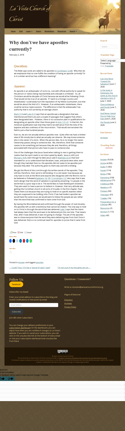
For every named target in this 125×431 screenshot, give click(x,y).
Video (102, 215)
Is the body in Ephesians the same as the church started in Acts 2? (109, 94)
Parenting (104, 177)
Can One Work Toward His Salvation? (106, 81)
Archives (104, 137)
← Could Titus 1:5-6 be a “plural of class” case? (29, 267)
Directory (68, 300)
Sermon (103, 211)
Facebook (16, 284)
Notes (103, 174)
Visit (21, 31)
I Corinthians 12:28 (63, 71)
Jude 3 (63, 209)
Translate (106, 66)
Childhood (104, 184)
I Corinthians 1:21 (59, 178)
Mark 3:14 (18, 114)
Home (13, 31)
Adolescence (105, 180)
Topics (38, 31)
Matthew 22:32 (64, 157)
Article (103, 163)
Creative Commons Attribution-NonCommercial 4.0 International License (82, 358)
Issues (103, 170)
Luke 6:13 (31, 114)
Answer (21, 262)
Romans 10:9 (20, 157)
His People (105, 122)
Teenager (104, 194)
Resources (62, 31)
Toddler (103, 198)
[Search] (109, 47)
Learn (28, 31)
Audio (102, 166)
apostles (39, 262)
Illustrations (49, 31)
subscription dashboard (19, 327)
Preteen (103, 191)
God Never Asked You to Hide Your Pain (108, 116)
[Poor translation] (10, 378)
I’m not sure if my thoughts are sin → (74, 267)
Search (72, 31)
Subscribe (16, 311)
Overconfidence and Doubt (107, 105)
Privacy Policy (70, 307)
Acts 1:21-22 (63, 122)
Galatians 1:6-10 (43, 178)
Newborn (104, 187)
